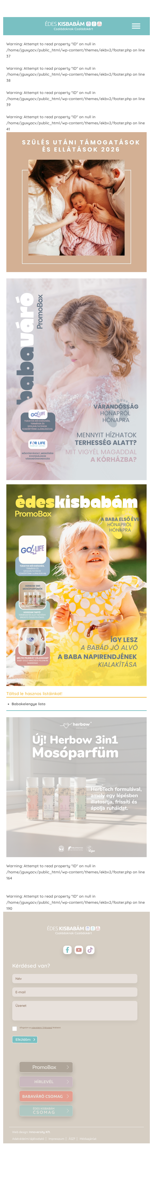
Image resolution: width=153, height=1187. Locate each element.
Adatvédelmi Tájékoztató (41, 1028)
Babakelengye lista (28, 704)
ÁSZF (72, 1138)
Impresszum (56, 1138)
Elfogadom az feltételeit (40, 1028)
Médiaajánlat (88, 1138)
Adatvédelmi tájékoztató (28, 1138)
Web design (20, 1132)
